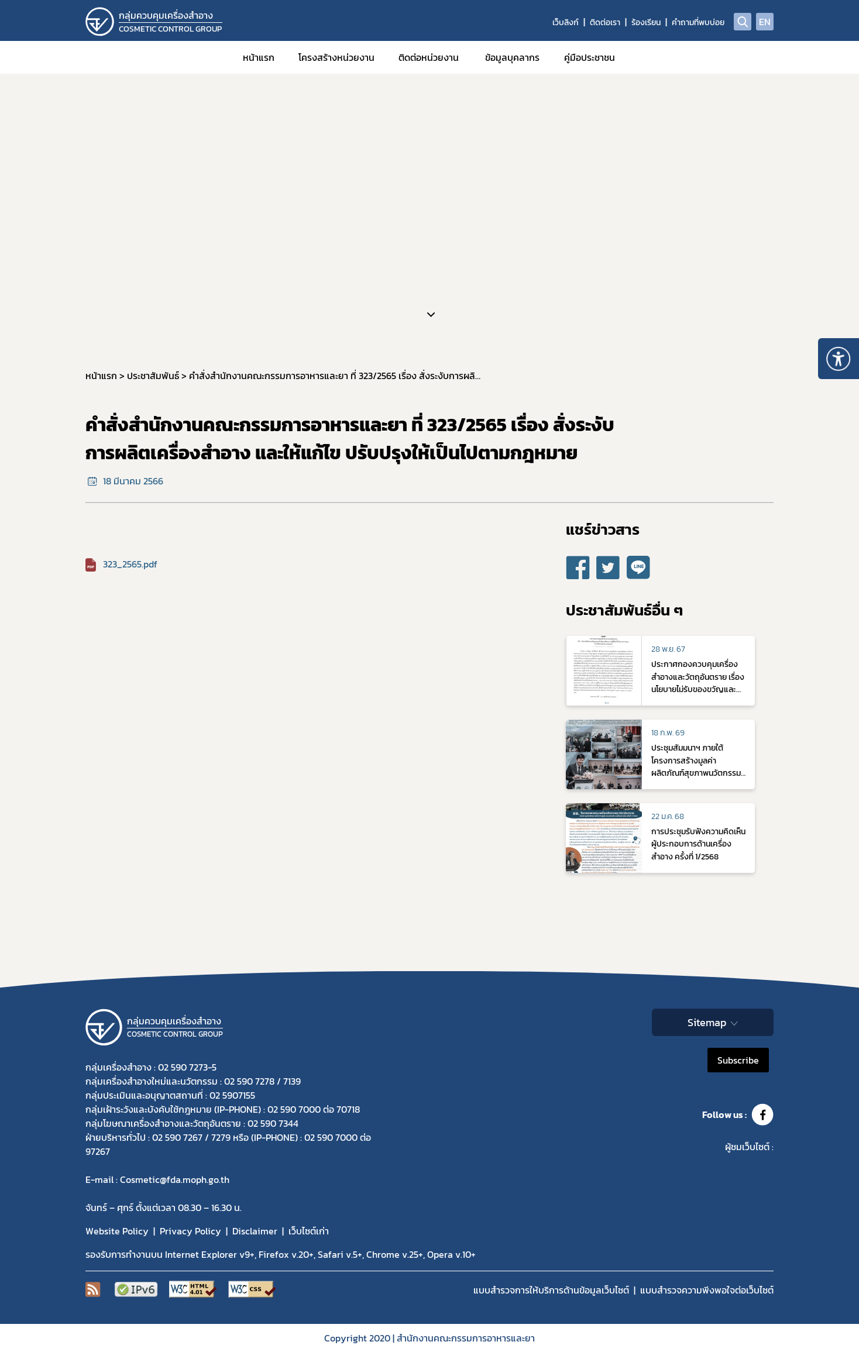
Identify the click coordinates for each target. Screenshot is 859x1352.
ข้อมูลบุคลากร (512, 57)
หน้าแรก (258, 57)
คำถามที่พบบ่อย (698, 22)
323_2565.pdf (130, 564)
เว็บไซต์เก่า (308, 1231)
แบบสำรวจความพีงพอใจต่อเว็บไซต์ (707, 1290)
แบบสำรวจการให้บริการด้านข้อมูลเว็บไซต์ (551, 1290)
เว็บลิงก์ (565, 22)
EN (765, 22)
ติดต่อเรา (605, 22)
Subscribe (738, 1060)
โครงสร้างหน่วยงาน (336, 57)
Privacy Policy (190, 1231)
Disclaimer (254, 1231)
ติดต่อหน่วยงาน (428, 57)
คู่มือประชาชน (589, 57)
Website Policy (117, 1231)
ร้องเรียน (646, 22)
